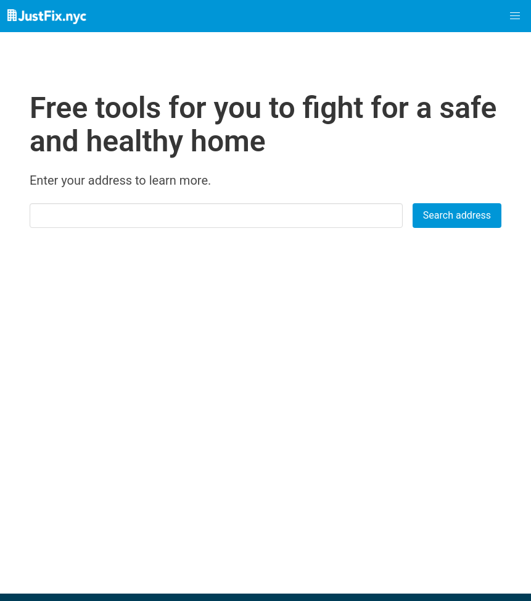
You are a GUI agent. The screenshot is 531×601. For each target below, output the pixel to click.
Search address (457, 215)
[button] (515, 16)
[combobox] (221, 215)
